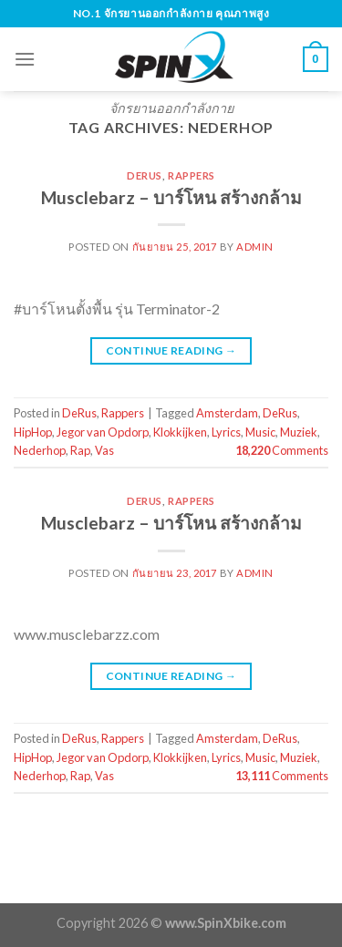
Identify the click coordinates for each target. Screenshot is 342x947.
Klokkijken (180, 432)
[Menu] (25, 58)
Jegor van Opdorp (103, 432)
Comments (281, 450)
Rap (80, 450)
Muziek (298, 432)
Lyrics (226, 432)
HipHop (33, 432)
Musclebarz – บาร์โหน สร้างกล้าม (171, 197)
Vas (104, 450)
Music (260, 432)
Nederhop (40, 450)
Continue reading (171, 350)
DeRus (144, 175)
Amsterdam (227, 413)
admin (255, 246)
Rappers (191, 175)
